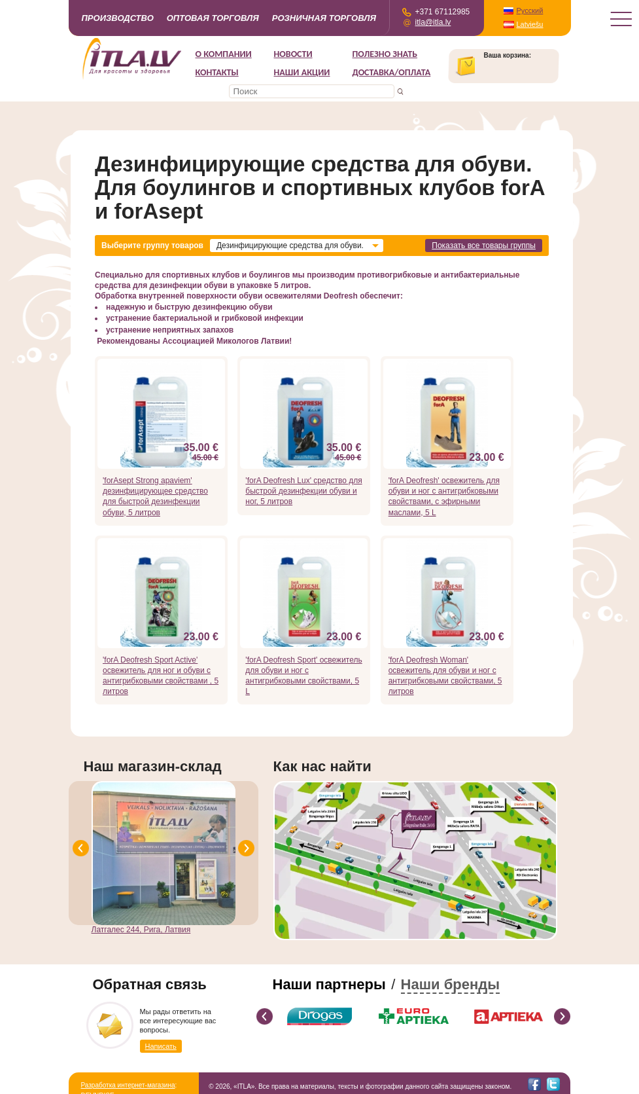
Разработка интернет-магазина (128, 1085)
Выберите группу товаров (152, 245)
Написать (161, 1046)
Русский (530, 10)
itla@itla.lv (433, 22)
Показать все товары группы (484, 245)
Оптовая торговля (213, 18)
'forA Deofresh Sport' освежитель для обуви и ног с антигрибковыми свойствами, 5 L (303, 676)
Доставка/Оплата (392, 72)
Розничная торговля (324, 18)
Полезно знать (385, 54)
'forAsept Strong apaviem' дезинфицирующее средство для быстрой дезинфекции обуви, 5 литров (155, 496)
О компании (224, 54)
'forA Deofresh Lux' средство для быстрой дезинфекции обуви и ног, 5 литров (303, 491)
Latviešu (530, 24)
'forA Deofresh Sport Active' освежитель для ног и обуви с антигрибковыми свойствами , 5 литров (160, 676)
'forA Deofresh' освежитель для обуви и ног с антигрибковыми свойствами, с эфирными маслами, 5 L (444, 496)
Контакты (217, 72)
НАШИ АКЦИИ (302, 72)
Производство (118, 18)
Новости (293, 54)
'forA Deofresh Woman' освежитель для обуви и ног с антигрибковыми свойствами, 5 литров (445, 676)
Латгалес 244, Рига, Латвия (141, 929)
